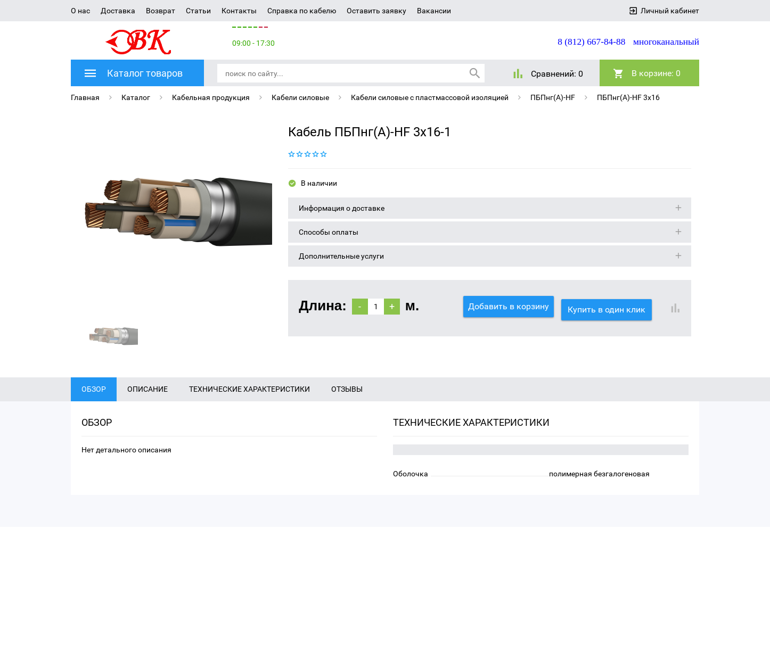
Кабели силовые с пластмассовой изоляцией (430, 97)
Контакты (239, 10)
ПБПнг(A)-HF (552, 97)
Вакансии (434, 10)
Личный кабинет (670, 10)
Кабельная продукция (211, 97)
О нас (80, 10)
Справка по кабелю (301, 10)
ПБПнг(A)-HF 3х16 (628, 97)
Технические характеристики (249, 409)
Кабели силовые (300, 97)
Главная (85, 97)
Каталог (135, 97)
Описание (147, 409)
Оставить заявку (376, 10)
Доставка (118, 10)
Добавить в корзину (508, 306)
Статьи (198, 10)
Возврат (160, 10)
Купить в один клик (610, 306)
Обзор (93, 409)
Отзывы (347, 409)
